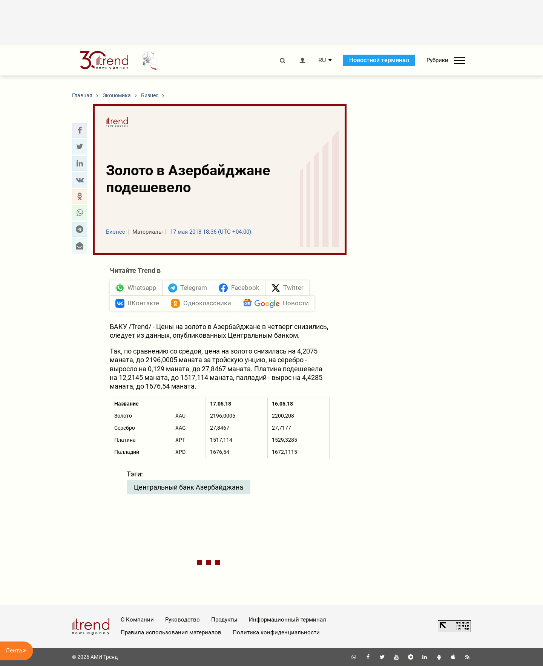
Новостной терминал (379, 60)
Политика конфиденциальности (276, 632)
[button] (79, 130)
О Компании (137, 619)
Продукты (224, 619)
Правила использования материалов (171, 632)
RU (322, 60)
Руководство (182, 619)
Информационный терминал (287, 619)
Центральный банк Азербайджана (188, 487)
